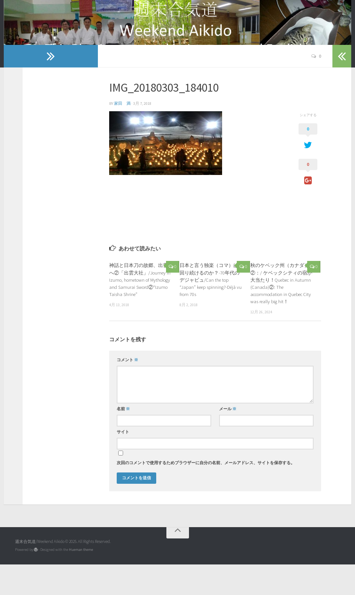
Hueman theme (81, 580)
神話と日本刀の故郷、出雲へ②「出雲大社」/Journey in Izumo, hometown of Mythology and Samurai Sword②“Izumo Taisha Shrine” (140, 310)
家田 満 (122, 134)
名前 (123, 439)
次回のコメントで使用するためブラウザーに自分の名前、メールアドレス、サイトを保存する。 (206, 493)
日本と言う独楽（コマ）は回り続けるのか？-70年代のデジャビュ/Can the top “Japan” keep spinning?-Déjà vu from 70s (211, 310)
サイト (123, 462)
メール (227, 439)
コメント (127, 390)
